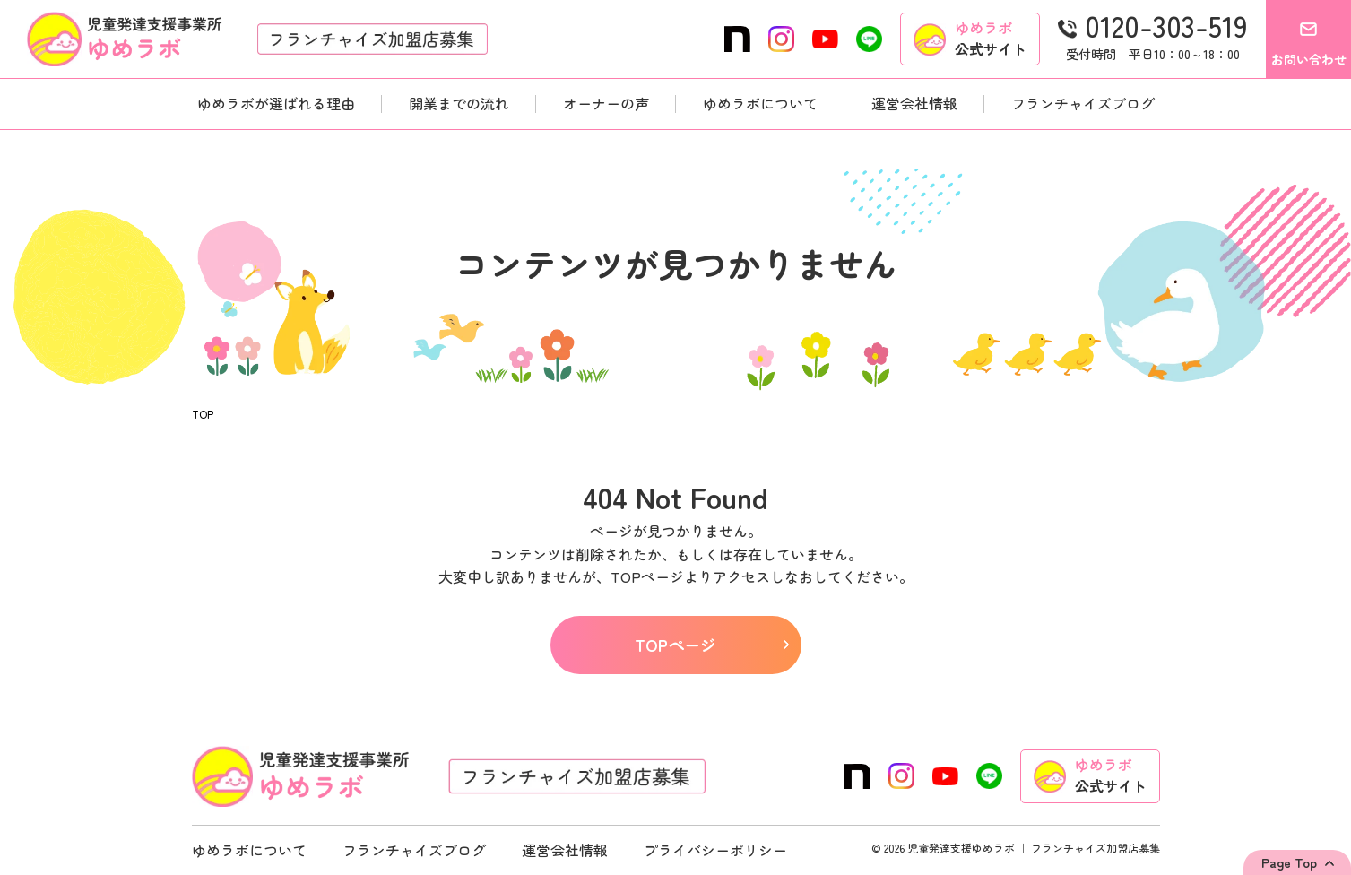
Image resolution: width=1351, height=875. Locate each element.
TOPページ (711, 645)
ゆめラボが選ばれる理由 (276, 103)
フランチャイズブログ (1083, 103)
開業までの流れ (459, 103)
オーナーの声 (606, 103)
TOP (202, 414)
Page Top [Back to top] (1289, 862)
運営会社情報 (914, 103)
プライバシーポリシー (715, 850)
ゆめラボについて (760, 103)
